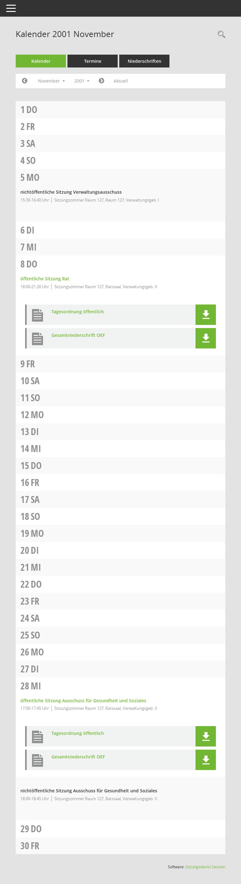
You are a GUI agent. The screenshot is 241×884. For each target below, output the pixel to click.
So (31, 160)
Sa (30, 143)
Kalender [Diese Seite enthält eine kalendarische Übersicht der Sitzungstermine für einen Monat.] (41, 61)
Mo (33, 177)
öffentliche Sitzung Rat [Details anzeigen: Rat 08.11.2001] (44, 279)
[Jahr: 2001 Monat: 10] (24, 81)
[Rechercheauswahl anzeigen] (220, 35)
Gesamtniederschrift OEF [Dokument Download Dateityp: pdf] (78, 335)
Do (31, 109)
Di (30, 230)
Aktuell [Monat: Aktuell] (121, 81)
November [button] (51, 81)
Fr (30, 126)
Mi (31, 246)
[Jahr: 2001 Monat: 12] (101, 81)
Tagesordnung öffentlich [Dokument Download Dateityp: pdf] (77, 312)
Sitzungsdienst (205, 867)
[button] (205, 315)
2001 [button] (81, 81)
